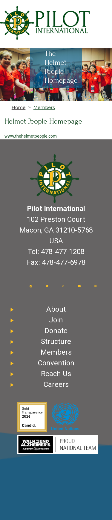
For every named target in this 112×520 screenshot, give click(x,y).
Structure (56, 341)
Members (44, 107)
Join (56, 320)
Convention (56, 363)
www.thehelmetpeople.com (30, 136)
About (56, 309)
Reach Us (56, 374)
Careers (56, 384)
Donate (56, 331)
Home (19, 107)
